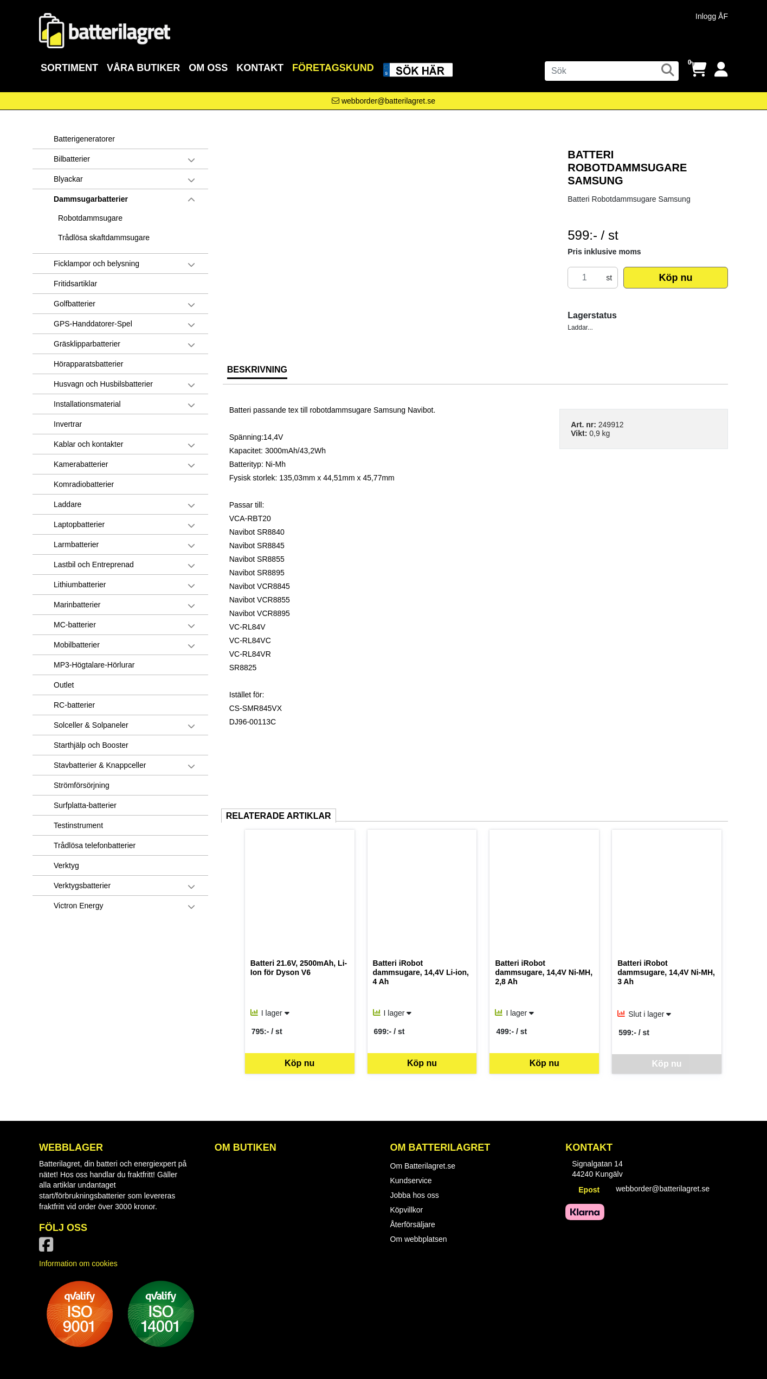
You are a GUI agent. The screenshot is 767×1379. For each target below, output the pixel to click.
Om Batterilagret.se (423, 1166)
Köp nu (676, 277)
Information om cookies (78, 1263)
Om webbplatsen (418, 1239)
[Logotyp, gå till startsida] (104, 29)
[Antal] (584, 277)
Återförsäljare (412, 1224)
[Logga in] (721, 69)
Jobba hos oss (414, 1195)
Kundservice (411, 1180)
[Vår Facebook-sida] (48, 1247)
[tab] (257, 373)
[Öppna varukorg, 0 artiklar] (698, 69)
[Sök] (612, 71)
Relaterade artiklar (278, 815)
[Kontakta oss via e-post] (383, 100)
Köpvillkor (406, 1209)
